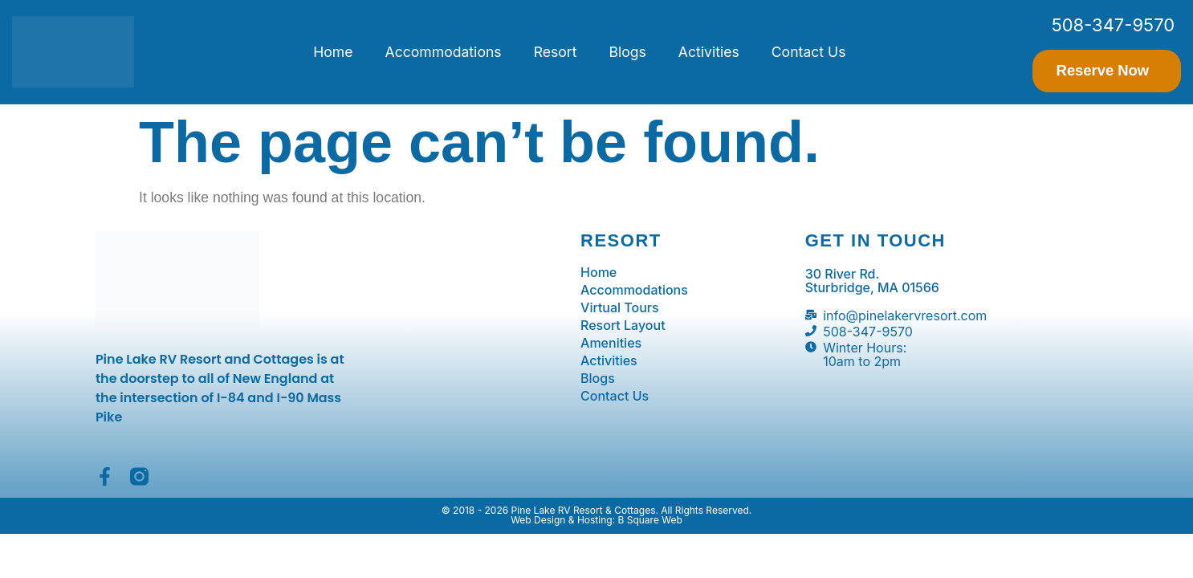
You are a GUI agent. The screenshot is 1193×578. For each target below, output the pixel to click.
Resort (555, 51)
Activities (708, 51)
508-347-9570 (1113, 24)
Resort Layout (623, 325)
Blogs (627, 51)
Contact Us (809, 51)
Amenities (610, 343)
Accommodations (443, 51)
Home (332, 51)
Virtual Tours (619, 307)
